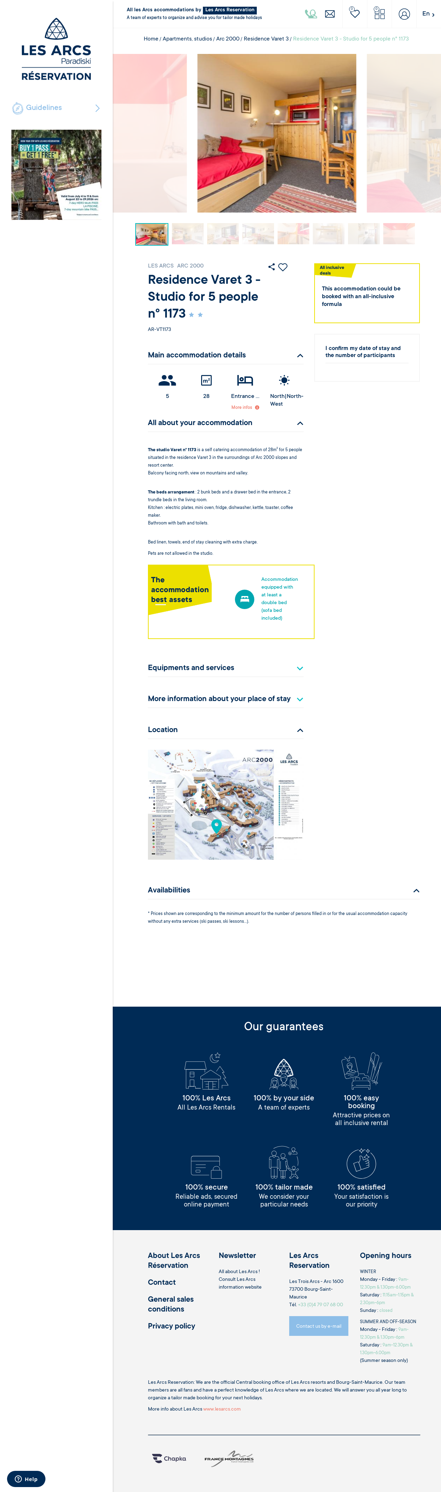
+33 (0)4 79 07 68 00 (320, 1305)
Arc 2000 (228, 39)
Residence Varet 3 (266, 39)
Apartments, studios (187, 39)
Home (151, 39)
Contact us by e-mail (318, 1327)
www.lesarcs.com (222, 1409)
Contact (162, 1283)
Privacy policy (171, 1326)
